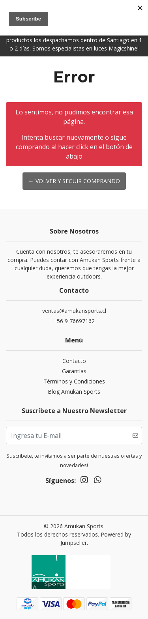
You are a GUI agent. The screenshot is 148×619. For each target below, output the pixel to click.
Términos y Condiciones (74, 381)
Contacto (74, 361)
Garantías (74, 371)
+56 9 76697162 (74, 321)
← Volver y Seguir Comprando (74, 181)
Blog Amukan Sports (74, 391)
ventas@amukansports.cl (74, 310)
